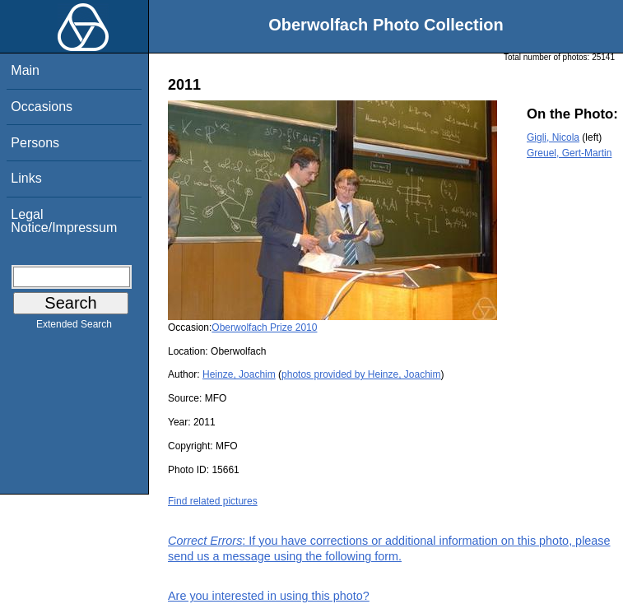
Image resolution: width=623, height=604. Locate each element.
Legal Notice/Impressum (64, 221)
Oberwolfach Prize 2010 (264, 327)
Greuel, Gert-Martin (569, 153)
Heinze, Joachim (239, 374)
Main (25, 70)
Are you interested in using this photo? (269, 595)
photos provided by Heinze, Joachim (360, 374)
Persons (35, 143)
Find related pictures (213, 501)
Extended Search (74, 327)
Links (26, 178)
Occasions (41, 107)
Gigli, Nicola (553, 137)
